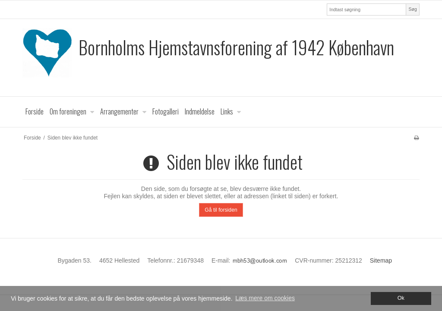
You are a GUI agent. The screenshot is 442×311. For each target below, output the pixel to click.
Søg (412, 9)
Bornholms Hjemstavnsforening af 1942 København (236, 47)
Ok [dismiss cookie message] (401, 298)
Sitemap (381, 260)
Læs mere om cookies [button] (265, 298)
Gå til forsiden (221, 210)
